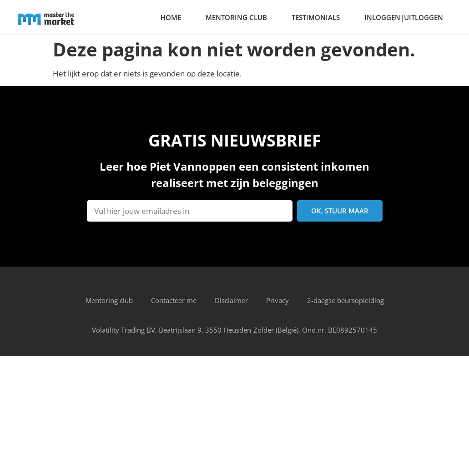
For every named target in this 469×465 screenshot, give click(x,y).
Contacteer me (174, 300)
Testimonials (316, 17)
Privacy (277, 300)
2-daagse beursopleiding (345, 300)
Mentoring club (236, 17)
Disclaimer (231, 300)
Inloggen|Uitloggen (403, 17)
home (171, 17)
